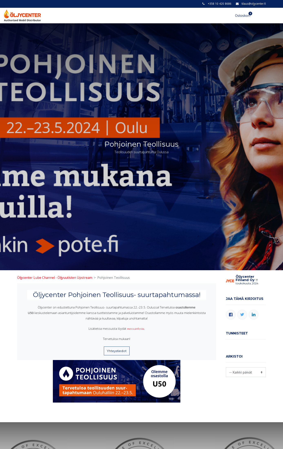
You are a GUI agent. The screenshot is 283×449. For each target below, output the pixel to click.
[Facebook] (231, 315)
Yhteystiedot (116, 351)
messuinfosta (135, 328)
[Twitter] (242, 315)
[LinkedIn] (254, 315)
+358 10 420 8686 (219, 4)
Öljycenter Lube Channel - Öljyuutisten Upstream (54, 277)
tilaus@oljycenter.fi (254, 4)
